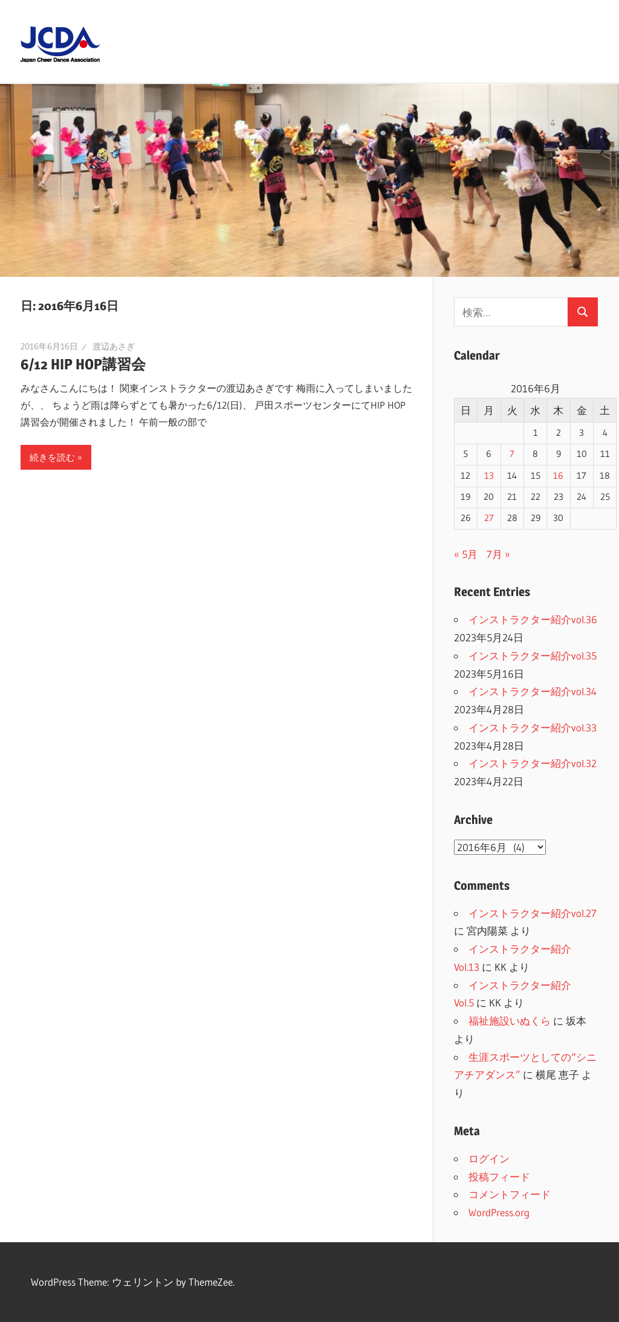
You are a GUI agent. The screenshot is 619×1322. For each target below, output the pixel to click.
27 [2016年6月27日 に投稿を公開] (489, 518)
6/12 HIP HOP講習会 (83, 364)
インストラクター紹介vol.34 (532, 691)
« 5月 (466, 554)
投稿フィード (499, 1176)
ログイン (489, 1158)
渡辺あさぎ (113, 346)
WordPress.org (499, 1212)
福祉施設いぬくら (509, 1020)
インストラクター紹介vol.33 (532, 727)
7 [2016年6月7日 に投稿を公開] (512, 454)
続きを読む (52, 457)
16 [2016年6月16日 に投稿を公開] (558, 475)
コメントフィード (509, 1194)
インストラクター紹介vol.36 (532, 619)
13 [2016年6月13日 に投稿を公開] (489, 475)
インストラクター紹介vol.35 (532, 655)
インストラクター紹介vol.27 (532, 913)
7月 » (498, 554)
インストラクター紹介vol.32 (532, 763)
